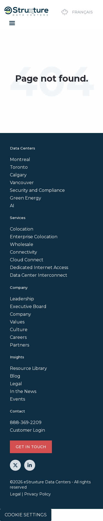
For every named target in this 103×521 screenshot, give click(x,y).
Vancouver (22, 182)
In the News (23, 391)
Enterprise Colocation (33, 236)
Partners (19, 345)
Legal (16, 383)
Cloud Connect (26, 259)
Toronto (19, 167)
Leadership (22, 298)
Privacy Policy (37, 494)
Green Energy (25, 198)
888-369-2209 (25, 422)
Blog (15, 376)
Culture (18, 329)
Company (20, 314)
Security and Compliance (37, 190)
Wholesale (21, 244)
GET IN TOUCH (31, 446)
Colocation (21, 229)
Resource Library (28, 368)
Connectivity (23, 252)
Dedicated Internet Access (39, 267)
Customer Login (27, 430)
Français (76, 12)
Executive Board (28, 306)
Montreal (20, 159)
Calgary (18, 175)
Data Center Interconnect (38, 275)
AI (12, 205)
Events (17, 399)
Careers (18, 337)
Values (17, 322)
